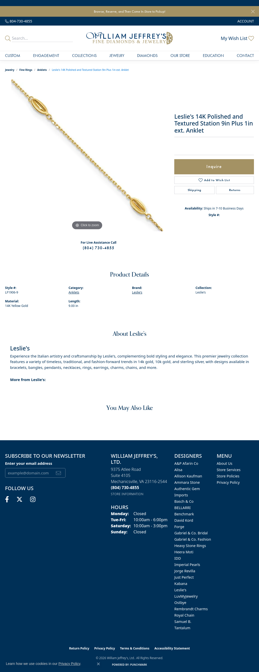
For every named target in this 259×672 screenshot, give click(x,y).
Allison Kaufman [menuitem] (188, 476)
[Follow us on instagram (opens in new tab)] (33, 499)
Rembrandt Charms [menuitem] (191, 608)
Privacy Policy (228, 482)
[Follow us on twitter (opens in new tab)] (19, 499)
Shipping (195, 190)
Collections (84, 55)
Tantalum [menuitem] (182, 627)
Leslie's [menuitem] (180, 589)
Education (213, 55)
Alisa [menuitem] (178, 469)
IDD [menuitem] (177, 558)
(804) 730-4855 (99, 247)
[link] (18, 21)
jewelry (9, 70)
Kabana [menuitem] (180, 583)
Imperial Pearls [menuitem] (187, 564)
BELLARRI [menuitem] (182, 507)
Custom (12, 55)
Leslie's (137, 292)
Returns (235, 190)
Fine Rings (25, 70)
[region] (87, 155)
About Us (224, 463)
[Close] (253, 11)
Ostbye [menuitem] (180, 602)
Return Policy (79, 648)
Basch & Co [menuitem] (183, 501)
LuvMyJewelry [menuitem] (186, 596)
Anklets (42, 70)
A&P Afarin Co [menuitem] (186, 463)
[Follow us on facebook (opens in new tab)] (7, 499)
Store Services (229, 469)
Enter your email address (28, 463)
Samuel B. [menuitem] (182, 621)
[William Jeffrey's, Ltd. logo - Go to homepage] (129, 38)
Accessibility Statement (172, 648)
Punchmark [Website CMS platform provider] (138, 664)
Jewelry (117, 55)
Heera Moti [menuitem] (183, 552)
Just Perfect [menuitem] (184, 577)
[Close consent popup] (98, 663)
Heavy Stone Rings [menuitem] (190, 545)
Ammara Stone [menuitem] (187, 482)
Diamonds (147, 55)
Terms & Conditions (134, 648)
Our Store (180, 55)
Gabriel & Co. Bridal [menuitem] (191, 533)
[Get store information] (127, 494)
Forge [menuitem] (179, 526)
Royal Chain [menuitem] (184, 615)
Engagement (46, 55)
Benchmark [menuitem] (184, 514)
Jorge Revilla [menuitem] (184, 571)
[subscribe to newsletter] (58, 472)
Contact (245, 55)
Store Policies (228, 476)
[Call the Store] (125, 487)
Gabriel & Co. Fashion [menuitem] (192, 539)
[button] (245, 21)
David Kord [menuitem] (183, 520)
